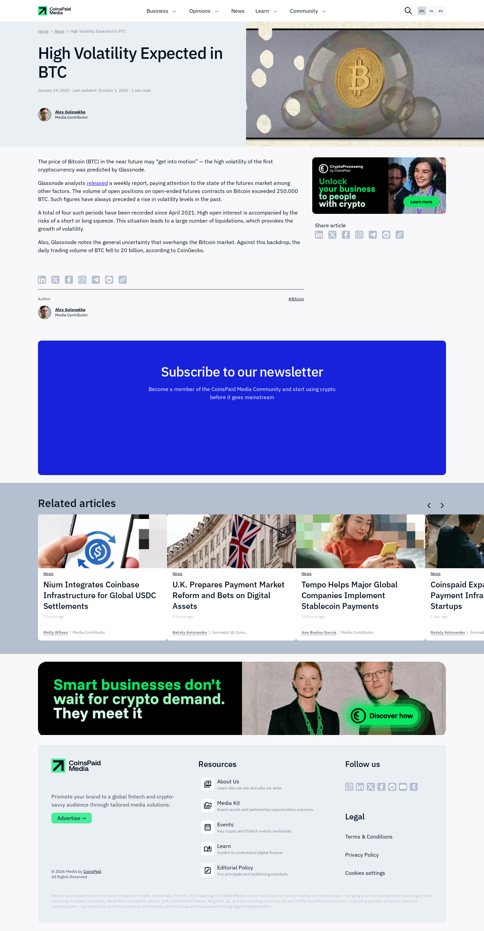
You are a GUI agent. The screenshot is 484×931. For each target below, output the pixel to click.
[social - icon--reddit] (392, 787)
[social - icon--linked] (360, 787)
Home (43, 31)
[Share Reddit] (386, 235)
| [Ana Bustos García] (337, 632)
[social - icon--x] (371, 787)
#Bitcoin (296, 298)
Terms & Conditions (369, 836)
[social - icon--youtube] (403, 787)
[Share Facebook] (346, 235)
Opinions (199, 10)
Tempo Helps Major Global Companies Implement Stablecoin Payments (349, 595)
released (97, 183)
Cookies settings (365, 872)
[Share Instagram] (359, 235)
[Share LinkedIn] (319, 235)
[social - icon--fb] (381, 787)
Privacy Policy (362, 854)
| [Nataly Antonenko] (218, 632)
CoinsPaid (92, 871)
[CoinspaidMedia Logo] (55, 10)
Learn (262, 10)
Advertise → (71, 818)
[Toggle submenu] (174, 11)
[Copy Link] (400, 235)
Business (157, 10)
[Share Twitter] (332, 235)
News (238, 10)
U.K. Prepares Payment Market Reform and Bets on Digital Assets (228, 595)
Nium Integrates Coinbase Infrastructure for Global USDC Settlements (99, 595)
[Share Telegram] (373, 235)
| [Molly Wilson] (74, 632)
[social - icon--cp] (414, 787)
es (441, 10)
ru (431, 10)
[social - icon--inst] (349, 787)
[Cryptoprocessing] (379, 186)
